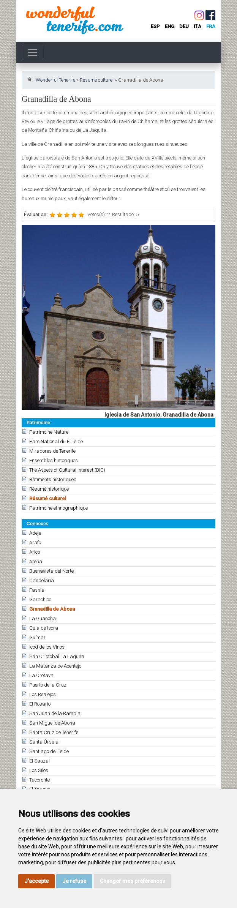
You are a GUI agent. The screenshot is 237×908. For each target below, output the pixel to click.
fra (210, 26)
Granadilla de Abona (52, 609)
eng (169, 26)
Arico (34, 552)
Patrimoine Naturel (49, 432)
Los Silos (38, 770)
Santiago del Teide (49, 751)
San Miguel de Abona (52, 723)
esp (155, 26)
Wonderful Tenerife (55, 80)
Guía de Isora (43, 628)
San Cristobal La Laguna (56, 656)
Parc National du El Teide (56, 441)
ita (197, 26)
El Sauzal (39, 761)
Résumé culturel (97, 80)
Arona (35, 561)
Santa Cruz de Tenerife (53, 732)
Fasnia (36, 590)
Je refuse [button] (74, 881)
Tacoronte (39, 780)
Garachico (40, 599)
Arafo (35, 542)
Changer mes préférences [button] (132, 881)
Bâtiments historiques (52, 479)
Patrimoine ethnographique (58, 508)
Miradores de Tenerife (52, 451)
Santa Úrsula (43, 742)
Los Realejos (42, 694)
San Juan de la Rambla (55, 713)
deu (184, 26)
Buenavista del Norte (51, 571)
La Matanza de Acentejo (55, 666)
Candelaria (41, 580)
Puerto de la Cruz (47, 685)
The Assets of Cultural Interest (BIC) (67, 470)
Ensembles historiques (53, 460)
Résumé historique (49, 489)
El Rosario (40, 704)
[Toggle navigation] (32, 52)
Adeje (35, 533)
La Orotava (41, 675)
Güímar (37, 637)
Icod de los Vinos (47, 647)
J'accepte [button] (36, 881)
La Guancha (42, 618)
